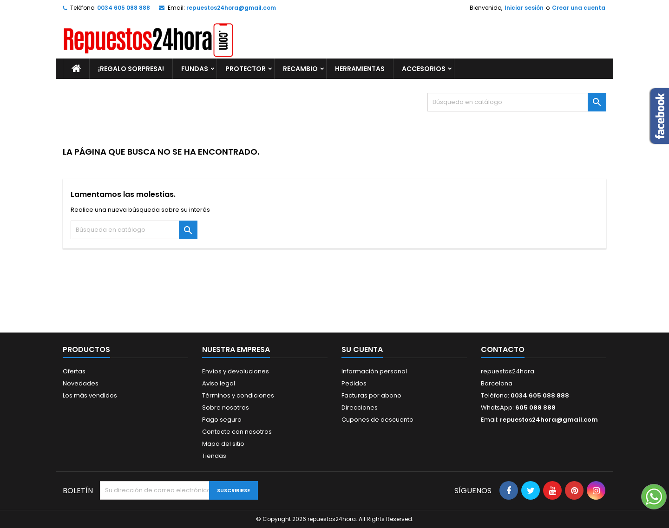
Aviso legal (218, 383)
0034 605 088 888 (123, 8)
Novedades (80, 383)
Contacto (503, 349)
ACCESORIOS (424, 68)
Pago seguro (222, 419)
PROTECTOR (245, 68)
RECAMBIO (300, 68)
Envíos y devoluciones (235, 371)
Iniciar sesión (524, 8)
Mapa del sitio (223, 443)
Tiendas (214, 455)
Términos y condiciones (238, 395)
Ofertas (74, 371)
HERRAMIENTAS (360, 68)
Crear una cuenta (578, 8)
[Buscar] (516, 102)
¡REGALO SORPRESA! (131, 68)
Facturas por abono (371, 395)
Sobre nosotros (225, 407)
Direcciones (359, 407)
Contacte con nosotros (237, 431)
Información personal (374, 371)
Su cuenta (362, 349)
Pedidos (354, 383)
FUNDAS (194, 68)
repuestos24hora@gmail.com (231, 8)
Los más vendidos (90, 395)
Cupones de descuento (377, 419)
